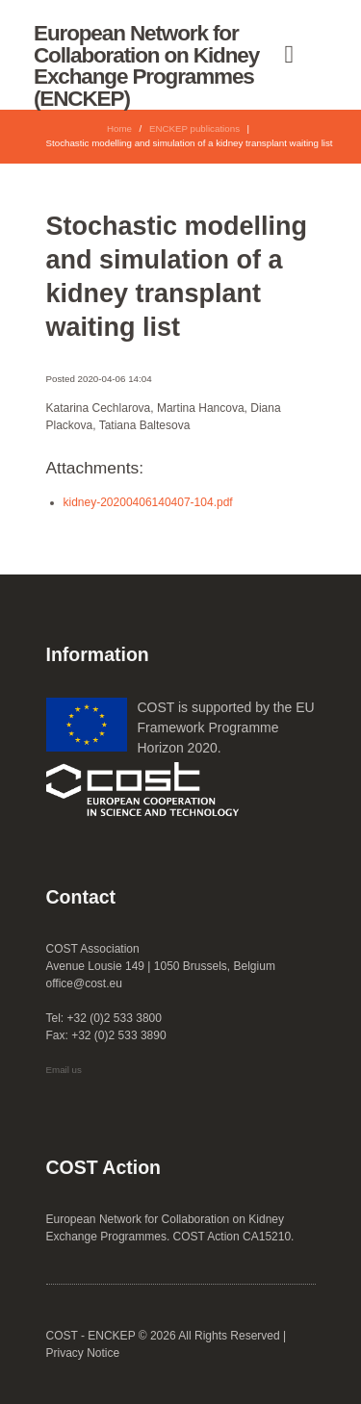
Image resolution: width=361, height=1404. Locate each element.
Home (119, 128)
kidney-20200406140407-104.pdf (148, 502)
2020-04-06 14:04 (115, 378)
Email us (64, 1069)
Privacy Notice (83, 1353)
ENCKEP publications (194, 128)
